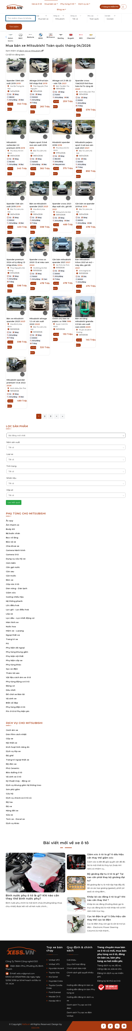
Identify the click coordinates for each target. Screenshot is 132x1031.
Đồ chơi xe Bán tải (15, 694)
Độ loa (9, 802)
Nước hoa (11, 626)
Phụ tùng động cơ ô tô (17, 681)
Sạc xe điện (12, 669)
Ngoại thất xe (13, 635)
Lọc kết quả (14, 502)
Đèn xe (9, 580)
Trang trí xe (12, 639)
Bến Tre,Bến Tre (62, 86)
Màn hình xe (12, 622)
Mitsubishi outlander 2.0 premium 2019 (16, 145)
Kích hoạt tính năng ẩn (17, 747)
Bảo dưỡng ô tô (14, 772)
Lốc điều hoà (12, 605)
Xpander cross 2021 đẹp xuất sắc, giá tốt (62, 206)
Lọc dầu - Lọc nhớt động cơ (20, 618)
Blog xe (61, 9)
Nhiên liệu (11, 478)
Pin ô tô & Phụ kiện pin (17, 711)
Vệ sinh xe (11, 698)
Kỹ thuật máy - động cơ (18, 781)
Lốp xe (9, 614)
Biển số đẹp (12, 703)
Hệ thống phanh (14, 601)
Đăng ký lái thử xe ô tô (108, 981)
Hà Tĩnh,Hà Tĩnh (62, 265)
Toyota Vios (52, 972)
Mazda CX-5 (53, 996)
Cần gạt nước (13, 567)
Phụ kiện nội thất (15, 656)
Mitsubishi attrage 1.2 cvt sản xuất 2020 (38, 321)
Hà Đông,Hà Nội (40, 268)
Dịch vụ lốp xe (13, 751)
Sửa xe (9, 815)
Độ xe (9, 806)
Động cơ (10, 686)
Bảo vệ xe (11, 542)
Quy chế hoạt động (76, 964)
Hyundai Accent (55, 968)
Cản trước (11, 575)
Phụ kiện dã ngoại (15, 647)
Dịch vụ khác (12, 823)
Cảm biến (11, 563)
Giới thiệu (71, 960)
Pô (7, 643)
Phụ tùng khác (13, 664)
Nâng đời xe (12, 810)
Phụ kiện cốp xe (14, 660)
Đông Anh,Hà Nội (63, 212)
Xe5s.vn (26, 1024)
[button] (44, 19)
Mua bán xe (50, 4)
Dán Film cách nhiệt (16, 734)
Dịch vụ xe (83, 4)
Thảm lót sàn (13, 673)
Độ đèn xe (11, 764)
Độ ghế (9, 755)
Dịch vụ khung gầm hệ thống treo (23, 785)
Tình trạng (11, 466)
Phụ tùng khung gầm (17, 652)
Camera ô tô (12, 554)
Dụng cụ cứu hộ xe (16, 559)
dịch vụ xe (109, 965)
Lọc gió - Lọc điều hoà (17, 609)
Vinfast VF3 (52, 960)
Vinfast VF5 (52, 964)
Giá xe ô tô (37, 4)
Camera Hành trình (15, 550)
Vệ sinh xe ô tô (13, 776)
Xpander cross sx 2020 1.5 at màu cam (39, 262)
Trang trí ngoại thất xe (17, 760)
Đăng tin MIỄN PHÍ (109, 7)
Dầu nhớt (10, 690)
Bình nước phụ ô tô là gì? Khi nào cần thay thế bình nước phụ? (32, 897)
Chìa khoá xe (12, 546)
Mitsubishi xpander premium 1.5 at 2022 (16, 383)
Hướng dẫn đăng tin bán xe (80, 985)
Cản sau (10, 571)
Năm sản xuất (13, 442)
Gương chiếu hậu (15, 597)
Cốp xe (9, 738)
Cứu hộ (9, 793)
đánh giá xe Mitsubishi (31, 51)
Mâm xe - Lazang (15, 631)
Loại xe (9, 454)
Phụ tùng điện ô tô (15, 707)
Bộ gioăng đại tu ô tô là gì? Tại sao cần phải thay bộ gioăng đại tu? (106, 877)
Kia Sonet (52, 977)
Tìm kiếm (14, 26)
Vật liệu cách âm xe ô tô (18, 677)
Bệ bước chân (13, 533)
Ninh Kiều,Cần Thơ (87, 92)
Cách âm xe (12, 730)
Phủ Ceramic (12, 768)
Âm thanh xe (12, 525)
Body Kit (10, 529)
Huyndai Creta (54, 981)
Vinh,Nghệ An (85, 271)
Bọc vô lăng (12, 537)
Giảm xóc (11, 592)
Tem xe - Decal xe (15, 819)
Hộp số (9, 490)
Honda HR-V (53, 1001)
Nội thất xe (11, 743)
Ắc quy (9, 520)
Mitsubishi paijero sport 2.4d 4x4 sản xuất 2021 (84, 145)
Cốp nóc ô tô (12, 584)
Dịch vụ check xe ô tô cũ (18, 798)
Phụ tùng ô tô (67, 4)
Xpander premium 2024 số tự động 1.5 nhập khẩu (16, 262)
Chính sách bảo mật (76, 968)
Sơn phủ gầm (13, 789)
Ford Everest (53, 992)
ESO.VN (35, 1028)
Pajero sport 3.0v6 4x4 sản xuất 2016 (38, 145)
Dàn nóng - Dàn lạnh (16, 588)
